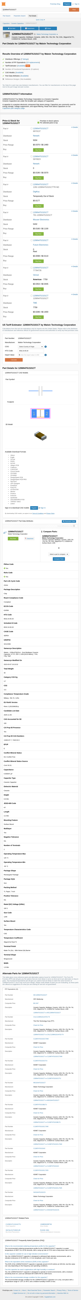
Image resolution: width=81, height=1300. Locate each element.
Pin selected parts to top (49, 123)
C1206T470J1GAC (39, 1148)
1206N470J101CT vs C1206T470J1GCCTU (47, 1078)
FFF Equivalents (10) (11, 989)
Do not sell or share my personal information (41, 1293)
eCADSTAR (15, 489)
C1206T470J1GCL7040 (40, 1126)
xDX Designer (15, 483)
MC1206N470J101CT (40, 995)
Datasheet (29, 538)
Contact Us (16, 1290)
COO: (7, 347)
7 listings (24, 59)
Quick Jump (40, 20)
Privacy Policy (51, 513)
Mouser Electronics (41, 220)
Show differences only (64, 526)
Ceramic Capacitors (17, 23)
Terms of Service (73, 1290)
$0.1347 (35, 1003)
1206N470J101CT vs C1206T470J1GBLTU (47, 1122)
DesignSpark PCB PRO (19, 479)
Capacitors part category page (13, 108)
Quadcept (14, 497)
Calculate (14, 360)
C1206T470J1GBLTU (40, 1104)
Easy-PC (14, 487)
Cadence (14, 467)
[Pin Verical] (31, 267)
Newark (36, 136)
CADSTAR (14, 469)
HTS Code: (9, 351)
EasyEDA (14, 485)
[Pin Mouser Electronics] (31, 212)
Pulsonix (13, 495)
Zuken (13, 504)
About (24, 1290)
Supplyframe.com (49, 1297)
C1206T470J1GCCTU (40, 1061)
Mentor (13, 491)
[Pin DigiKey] (31, 184)
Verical (36, 275)
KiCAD (13, 463)
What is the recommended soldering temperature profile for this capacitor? (30, 1246)
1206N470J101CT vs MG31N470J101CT (46, 1100)
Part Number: (10, 338)
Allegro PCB (15, 465)
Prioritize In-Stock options (49, 121)
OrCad (13, 459)
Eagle (12, 457)
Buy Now (38, 150)
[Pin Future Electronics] (31, 240)
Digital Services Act (19, 1293)
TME (35, 303)
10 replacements (33, 62)
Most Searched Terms (35, 1290)
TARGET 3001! (16, 501)
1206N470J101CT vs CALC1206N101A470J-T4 (48, 1034)
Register (67, 4)
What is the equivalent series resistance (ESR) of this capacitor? (27, 1262)
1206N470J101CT (40, 128)
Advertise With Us (62, 1293)
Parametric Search (49, 1290)
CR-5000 (14, 473)
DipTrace (14, 481)
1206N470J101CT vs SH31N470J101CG (46, 1210)
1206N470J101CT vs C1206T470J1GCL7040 (47, 1144)
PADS (13, 461)
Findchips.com (4, 4)
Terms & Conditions (38, 513)
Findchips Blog (55, 4)
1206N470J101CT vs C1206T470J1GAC (46, 1166)
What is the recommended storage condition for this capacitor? (26, 1277)
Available (21, 66)
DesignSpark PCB (17, 477)
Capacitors (6, 23)
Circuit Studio (15, 471)
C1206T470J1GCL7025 (40, 1170)
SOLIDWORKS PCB (17, 499)
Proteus (13, 493)
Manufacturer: (10, 342)
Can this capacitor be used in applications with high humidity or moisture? (30, 1269)
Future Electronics (40, 245)
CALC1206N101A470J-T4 (41, 1017)
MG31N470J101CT (39, 1083)
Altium (13, 455)
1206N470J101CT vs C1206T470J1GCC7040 (47, 1056)
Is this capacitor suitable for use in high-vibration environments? (26, 1254)
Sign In (77, 4)
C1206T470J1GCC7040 (41, 1039)
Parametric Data (69, 521)
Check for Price (38, 1025)
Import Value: (10, 355)
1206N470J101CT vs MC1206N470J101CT (47, 1013)
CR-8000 (14, 475)
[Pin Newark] (31, 128)
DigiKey (36, 192)
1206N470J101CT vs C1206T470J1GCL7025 (47, 1188)
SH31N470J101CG (39, 1192)
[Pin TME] (31, 295)
